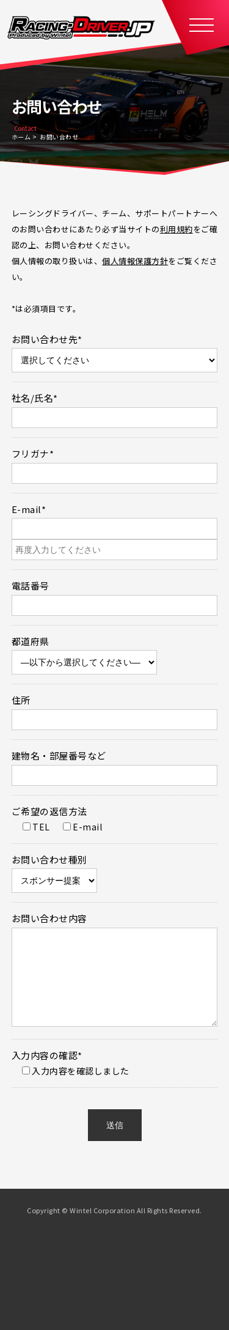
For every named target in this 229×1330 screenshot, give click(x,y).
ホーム (21, 136)
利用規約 (176, 229)
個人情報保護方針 (135, 261)
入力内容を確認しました (71, 1089)
